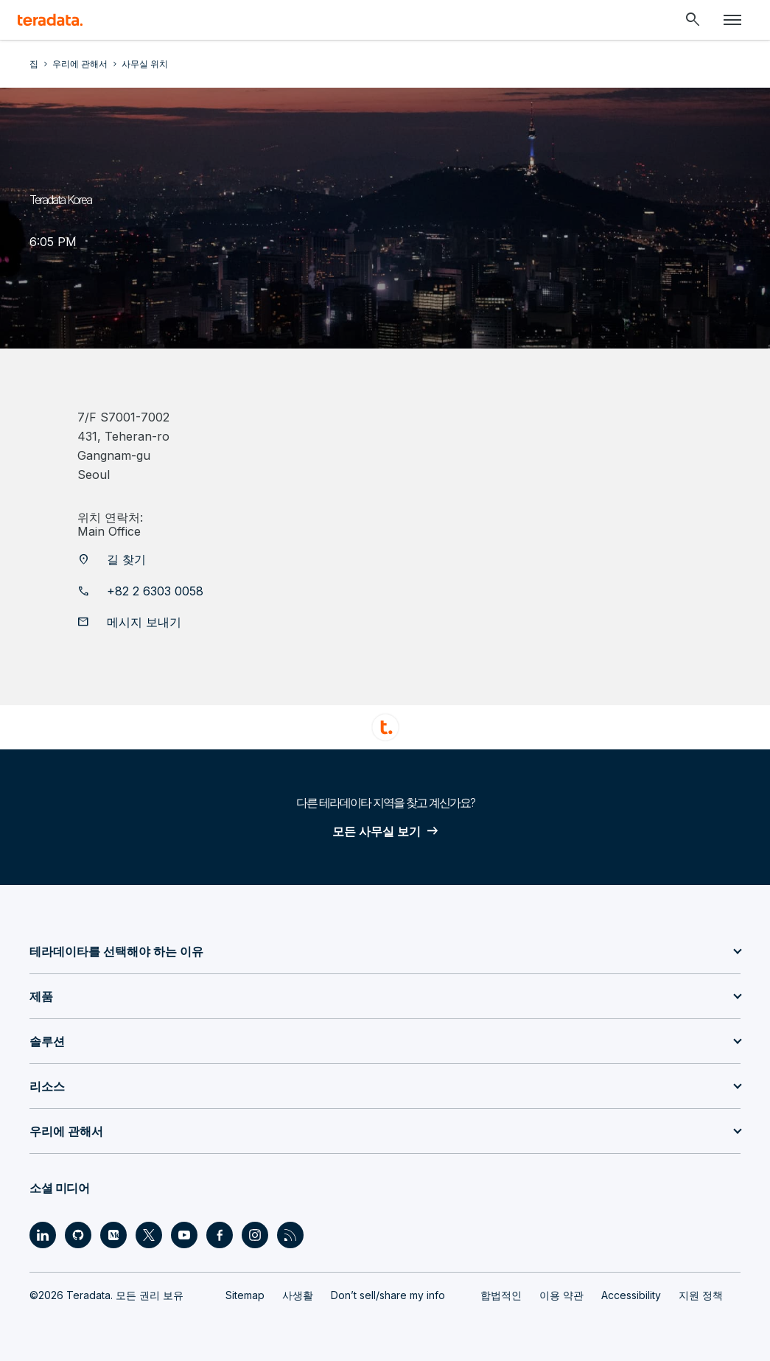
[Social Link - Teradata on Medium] (113, 1235)
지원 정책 (701, 1295)
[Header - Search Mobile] (693, 20)
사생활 (297, 1295)
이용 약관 (561, 1295)
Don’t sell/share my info (388, 1295)
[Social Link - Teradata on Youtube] (184, 1235)
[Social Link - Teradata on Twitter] (149, 1235)
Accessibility (631, 1295)
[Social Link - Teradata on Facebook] (219, 1235)
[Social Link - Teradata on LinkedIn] (42, 1235)
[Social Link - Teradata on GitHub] (78, 1235)
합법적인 (501, 1295)
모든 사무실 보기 (376, 831)
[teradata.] (50, 20)
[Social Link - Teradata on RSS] (290, 1235)
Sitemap (245, 1295)
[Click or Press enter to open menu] (732, 20)
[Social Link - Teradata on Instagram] (255, 1235)
